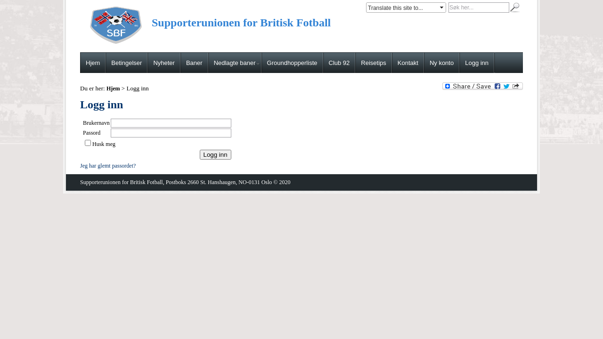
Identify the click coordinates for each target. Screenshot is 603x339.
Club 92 (339, 62)
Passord (91, 132)
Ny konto (442, 62)
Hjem (93, 62)
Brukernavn (96, 123)
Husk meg (103, 144)
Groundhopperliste (292, 62)
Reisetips (373, 62)
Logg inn (477, 62)
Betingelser (126, 62)
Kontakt (408, 62)
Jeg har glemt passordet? (108, 165)
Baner (194, 62)
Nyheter (164, 62)
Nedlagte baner (236, 62)
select (442, 7)
